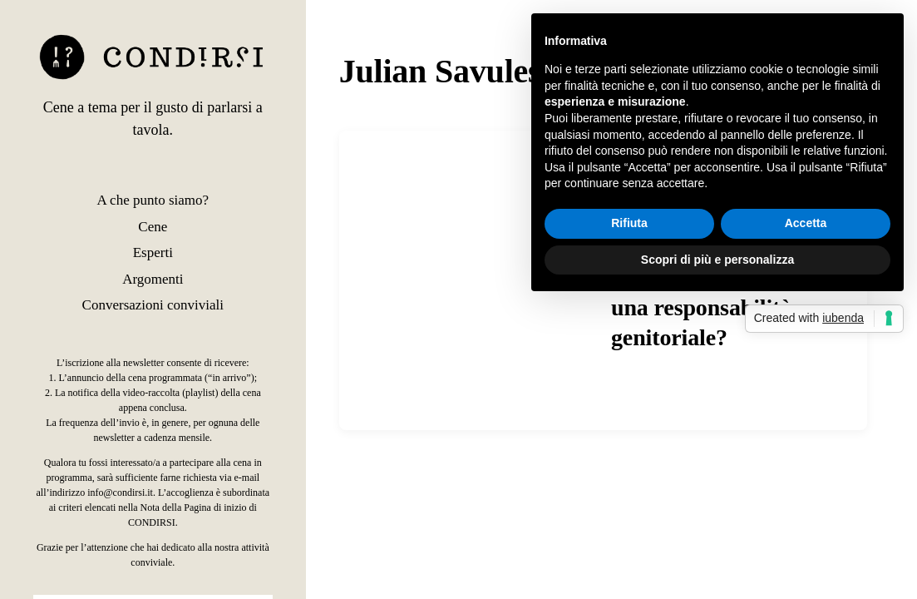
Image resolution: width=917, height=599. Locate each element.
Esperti (153, 252)
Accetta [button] (806, 223)
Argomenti (152, 279)
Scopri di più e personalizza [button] (717, 259)
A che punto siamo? (153, 200)
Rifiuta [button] (629, 223)
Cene (152, 227)
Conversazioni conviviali (153, 305)
